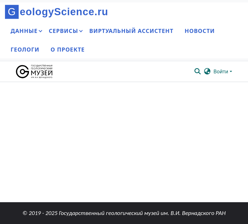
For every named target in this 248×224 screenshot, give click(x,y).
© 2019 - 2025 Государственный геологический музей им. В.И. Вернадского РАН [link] (124, 213)
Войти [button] (221, 71)
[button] (35, 71)
